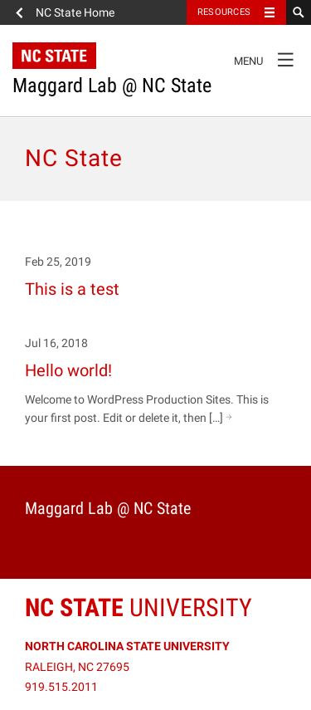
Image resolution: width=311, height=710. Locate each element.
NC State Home (75, 12)
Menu (268, 59)
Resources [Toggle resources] (223, 12)
